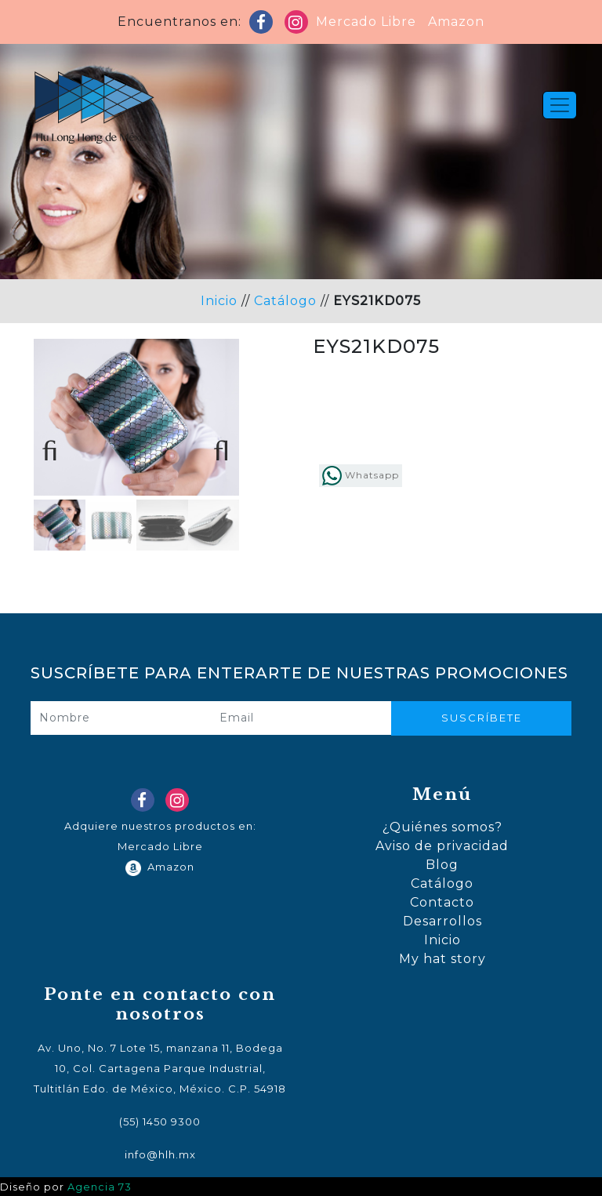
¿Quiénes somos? (442, 827)
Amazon (452, 21)
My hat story (442, 958)
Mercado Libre (366, 21)
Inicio (219, 300)
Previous (57, 444)
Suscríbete (481, 717)
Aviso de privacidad (442, 845)
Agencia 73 (99, 1187)
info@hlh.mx (160, 1154)
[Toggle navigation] (559, 105)
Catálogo (285, 300)
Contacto (442, 902)
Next (215, 444)
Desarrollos (442, 921)
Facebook (264, 25)
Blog (442, 864)
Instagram (299, 25)
